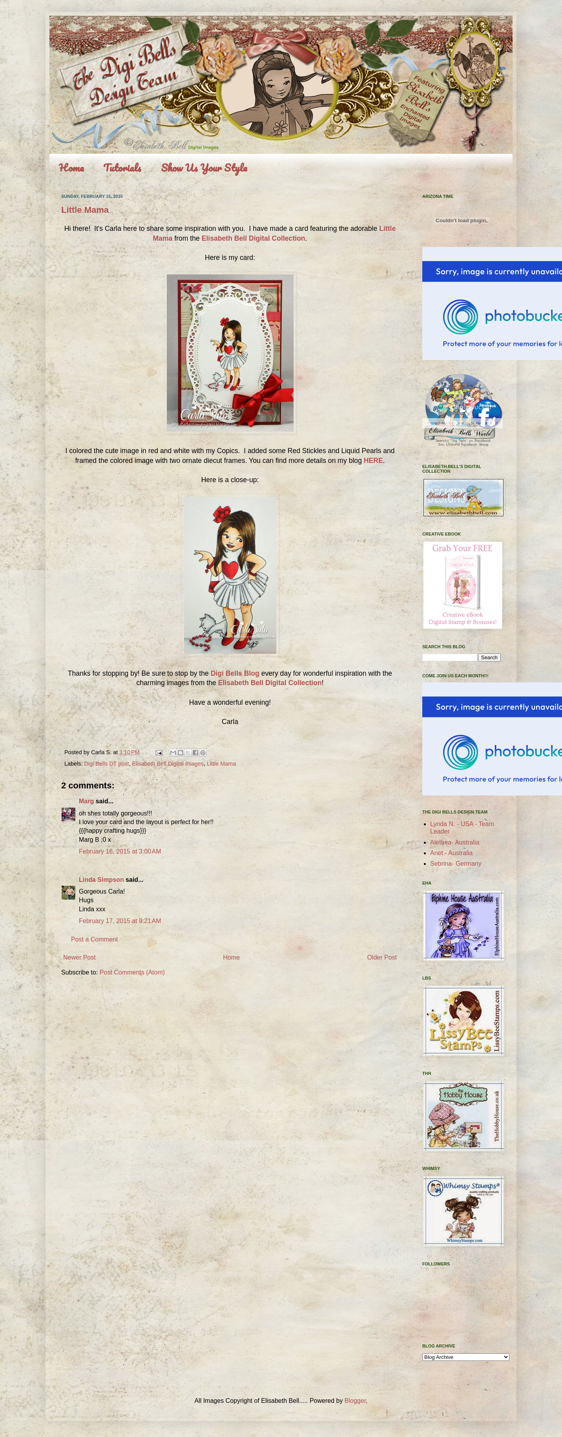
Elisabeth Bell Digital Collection (253, 238)
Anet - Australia (451, 853)
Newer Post (79, 957)
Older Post (382, 957)
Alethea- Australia (454, 842)
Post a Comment (94, 939)
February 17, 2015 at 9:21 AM (120, 921)
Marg (86, 801)
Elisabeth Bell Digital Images (168, 764)
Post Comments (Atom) (132, 972)
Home (71, 167)
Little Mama (85, 210)
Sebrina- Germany (456, 863)
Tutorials (122, 167)
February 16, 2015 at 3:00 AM (120, 851)
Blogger (355, 1400)
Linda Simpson (101, 879)
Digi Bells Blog (235, 673)
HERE (373, 460)
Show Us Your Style (204, 167)
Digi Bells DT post (106, 764)
